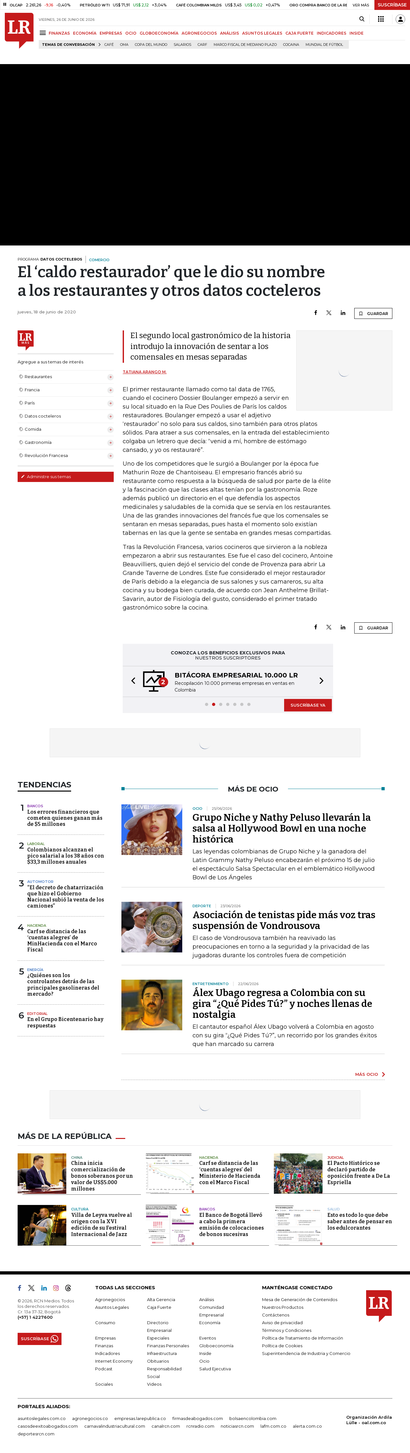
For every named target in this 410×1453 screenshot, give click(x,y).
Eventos (207, 1338)
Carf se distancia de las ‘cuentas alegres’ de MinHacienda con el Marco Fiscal (62, 940)
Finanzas (104, 1345)
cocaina (291, 45)
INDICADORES (331, 33)
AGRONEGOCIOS (199, 33)
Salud (333, 1209)
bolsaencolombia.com (252, 1418)
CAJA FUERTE (299, 33)
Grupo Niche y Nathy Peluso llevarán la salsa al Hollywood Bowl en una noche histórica (282, 828)
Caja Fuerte (159, 1307)
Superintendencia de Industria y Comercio (306, 1353)
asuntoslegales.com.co (42, 1418)
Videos (154, 1384)
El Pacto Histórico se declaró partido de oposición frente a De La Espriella (358, 1172)
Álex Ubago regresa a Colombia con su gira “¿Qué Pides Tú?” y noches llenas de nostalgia (282, 1003)
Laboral (36, 844)
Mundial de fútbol (324, 45)
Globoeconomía (216, 1345)
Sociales (104, 1384)
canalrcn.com (166, 1426)
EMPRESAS (111, 33)
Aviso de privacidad (282, 1322)
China (76, 1157)
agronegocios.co (90, 1418)
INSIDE (356, 33)
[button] (131, 681)
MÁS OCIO (366, 1074)
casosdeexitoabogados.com (48, 1426)
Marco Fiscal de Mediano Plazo (245, 45)
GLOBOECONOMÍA (159, 33)
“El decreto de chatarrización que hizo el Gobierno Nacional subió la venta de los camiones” (65, 896)
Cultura (79, 1209)
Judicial (335, 1157)
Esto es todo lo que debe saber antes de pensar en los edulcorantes (359, 1221)
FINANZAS (59, 33)
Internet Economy (114, 1361)
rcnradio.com (200, 1426)
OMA (124, 45)
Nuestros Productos (282, 1307)
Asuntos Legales (112, 1307)
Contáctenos (275, 1314)
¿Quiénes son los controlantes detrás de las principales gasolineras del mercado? (63, 984)
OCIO (130, 33)
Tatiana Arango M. (145, 371)
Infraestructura (162, 1353)
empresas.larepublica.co (140, 1418)
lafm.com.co (273, 1426)
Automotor (40, 881)
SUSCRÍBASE (392, 5)
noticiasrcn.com (237, 1426)
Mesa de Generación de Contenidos (299, 1299)
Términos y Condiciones (286, 1330)
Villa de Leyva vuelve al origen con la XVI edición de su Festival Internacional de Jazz (101, 1224)
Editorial (37, 1013)
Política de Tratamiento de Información (302, 1338)
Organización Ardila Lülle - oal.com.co (369, 1420)
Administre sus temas (46, 476)
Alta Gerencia (161, 1299)
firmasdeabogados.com (197, 1418)
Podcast (103, 1368)
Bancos (35, 806)
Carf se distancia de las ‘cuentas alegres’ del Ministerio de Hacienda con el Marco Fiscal (229, 1172)
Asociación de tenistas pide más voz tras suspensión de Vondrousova (284, 920)
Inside (205, 1353)
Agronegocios (110, 1299)
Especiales (158, 1338)
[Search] (361, 19)
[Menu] (44, 33)
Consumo (105, 1322)
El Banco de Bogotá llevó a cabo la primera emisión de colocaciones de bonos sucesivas (231, 1224)
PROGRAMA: (50, 259)
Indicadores (107, 1353)
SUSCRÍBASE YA (308, 705)
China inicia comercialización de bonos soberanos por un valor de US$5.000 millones (102, 1176)
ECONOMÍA (84, 33)
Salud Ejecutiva (215, 1368)
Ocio (204, 1361)
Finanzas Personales (168, 1345)
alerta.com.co (307, 1426)
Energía (35, 969)
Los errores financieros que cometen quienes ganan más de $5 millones (64, 818)
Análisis (206, 1299)
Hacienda (36, 925)
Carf (202, 45)
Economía (209, 1322)
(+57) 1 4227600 (35, 1317)
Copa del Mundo (151, 45)
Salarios (182, 45)
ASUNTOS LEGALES (262, 33)
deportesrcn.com (36, 1433)
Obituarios (158, 1361)
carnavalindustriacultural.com (114, 1426)
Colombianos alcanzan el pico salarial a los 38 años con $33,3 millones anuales (65, 856)
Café (109, 45)
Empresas (105, 1338)
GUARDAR (373, 313)
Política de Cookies (282, 1345)
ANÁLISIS (229, 33)
